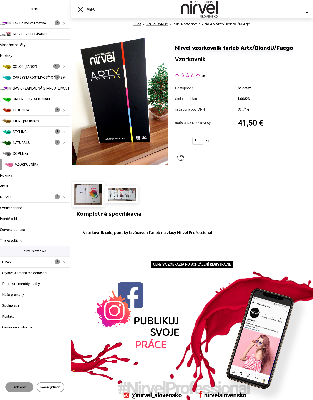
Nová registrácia (50, 387)
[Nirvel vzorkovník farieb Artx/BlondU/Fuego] (120, 39)
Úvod (137, 24)
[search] (307, 10)
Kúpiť (181, 142)
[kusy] (197, 141)
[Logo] (199, 9)
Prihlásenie (19, 387)
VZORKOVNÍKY (157, 24)
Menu (86, 9)
